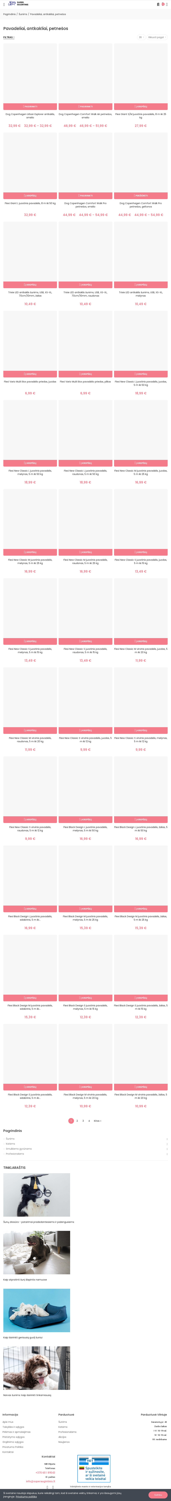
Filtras (8, 37)
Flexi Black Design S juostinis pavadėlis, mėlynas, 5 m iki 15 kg (85, 1007)
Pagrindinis (12, 1131)
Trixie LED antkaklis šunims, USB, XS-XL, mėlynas (141, 294)
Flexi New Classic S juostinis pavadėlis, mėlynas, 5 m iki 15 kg (30, 650)
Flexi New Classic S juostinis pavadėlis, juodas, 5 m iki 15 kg (141, 561)
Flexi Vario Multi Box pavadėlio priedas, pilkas (85, 381)
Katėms (10, 1143)
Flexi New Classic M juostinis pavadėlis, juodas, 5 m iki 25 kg (140, 472)
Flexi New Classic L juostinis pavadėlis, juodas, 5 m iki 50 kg (141, 383)
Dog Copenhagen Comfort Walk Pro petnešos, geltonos (141, 205)
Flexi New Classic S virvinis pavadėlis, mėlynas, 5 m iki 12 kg (140, 739)
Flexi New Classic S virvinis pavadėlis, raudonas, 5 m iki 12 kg (30, 828)
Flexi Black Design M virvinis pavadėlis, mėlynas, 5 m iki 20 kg (85, 1096)
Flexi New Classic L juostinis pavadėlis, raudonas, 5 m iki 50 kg (85, 472)
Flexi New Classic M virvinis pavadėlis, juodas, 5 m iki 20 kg (140, 650)
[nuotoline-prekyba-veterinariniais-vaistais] (84, 1469)
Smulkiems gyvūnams (19, 1148)
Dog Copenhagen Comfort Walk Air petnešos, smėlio (85, 116)
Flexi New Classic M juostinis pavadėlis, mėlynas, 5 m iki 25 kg (30, 561)
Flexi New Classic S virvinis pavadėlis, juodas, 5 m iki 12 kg (85, 739)
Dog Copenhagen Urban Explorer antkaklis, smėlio (30, 116)
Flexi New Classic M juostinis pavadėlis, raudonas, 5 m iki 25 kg (85, 561)
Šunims (10, 1138)
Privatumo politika (26, 1496)
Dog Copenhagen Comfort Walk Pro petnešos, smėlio (85, 205)
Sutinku (158, 1494)
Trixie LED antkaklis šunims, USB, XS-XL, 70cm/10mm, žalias (30, 294)
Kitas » (97, 1121)
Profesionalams (15, 1153)
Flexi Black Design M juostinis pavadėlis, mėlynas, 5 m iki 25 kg (85, 918)
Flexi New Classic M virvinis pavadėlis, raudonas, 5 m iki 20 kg (30, 739)
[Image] (18, 3)
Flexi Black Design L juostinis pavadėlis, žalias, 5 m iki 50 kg (140, 828)
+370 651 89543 (45, 1472)
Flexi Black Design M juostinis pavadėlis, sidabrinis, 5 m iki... (30, 1007)
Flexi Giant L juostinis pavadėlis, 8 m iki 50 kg (30, 203)
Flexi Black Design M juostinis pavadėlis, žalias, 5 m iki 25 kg (141, 918)
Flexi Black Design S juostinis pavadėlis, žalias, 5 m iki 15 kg (141, 1007)
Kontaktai (48, 1457)
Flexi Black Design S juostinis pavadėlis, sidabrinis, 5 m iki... (30, 1096)
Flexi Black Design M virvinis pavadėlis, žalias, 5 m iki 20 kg (141, 1096)
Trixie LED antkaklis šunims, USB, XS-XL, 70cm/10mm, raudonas (85, 294)
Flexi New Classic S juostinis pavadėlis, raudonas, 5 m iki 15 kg (85, 650)
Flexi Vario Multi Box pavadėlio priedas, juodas (30, 381)
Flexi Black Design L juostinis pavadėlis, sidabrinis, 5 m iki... (30, 918)
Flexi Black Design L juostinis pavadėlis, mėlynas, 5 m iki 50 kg (85, 828)
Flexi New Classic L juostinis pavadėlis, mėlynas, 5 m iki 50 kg (30, 472)
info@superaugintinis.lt (40, 1481)
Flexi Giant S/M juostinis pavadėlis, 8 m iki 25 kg (140, 116)
